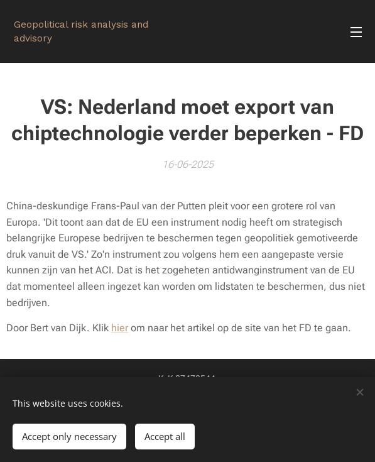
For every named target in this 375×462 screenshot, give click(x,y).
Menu (356, 32)
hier (119, 328)
